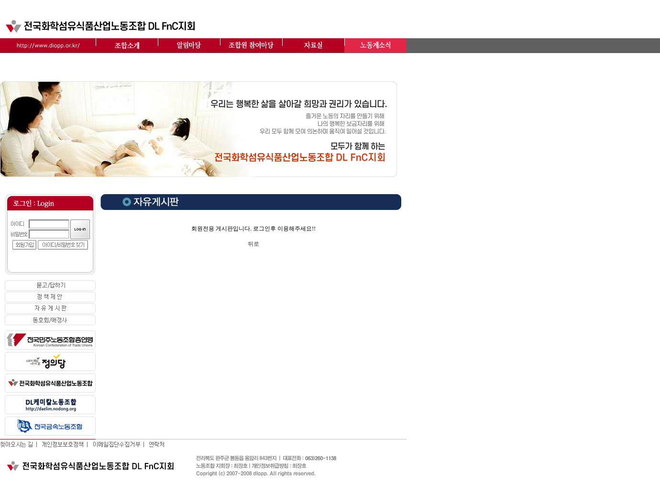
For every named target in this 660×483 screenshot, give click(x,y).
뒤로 (253, 244)
